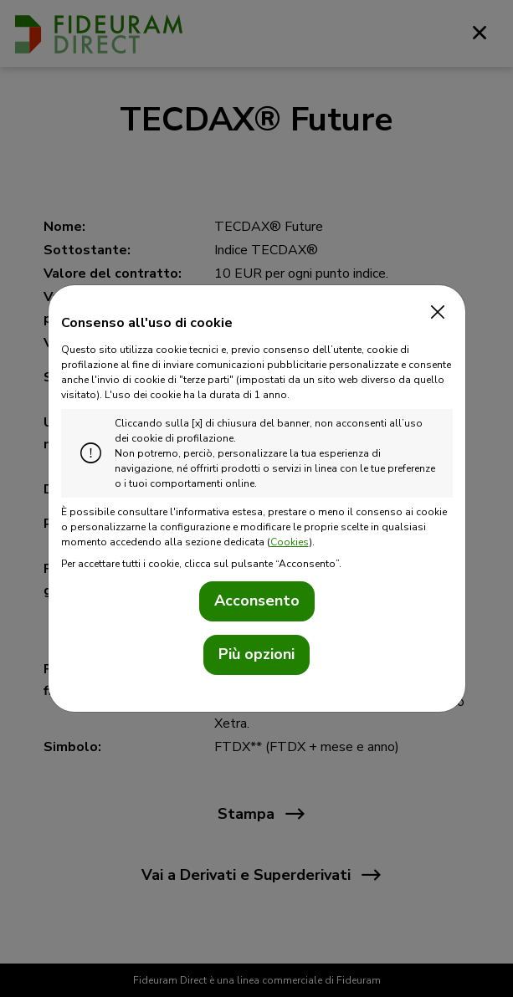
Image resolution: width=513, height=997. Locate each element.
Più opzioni (256, 654)
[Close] (434, 313)
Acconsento (257, 601)
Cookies (289, 542)
